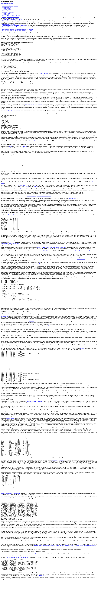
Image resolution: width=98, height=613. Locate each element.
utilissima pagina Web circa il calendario (34, 106)
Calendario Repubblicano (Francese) (10, 6)
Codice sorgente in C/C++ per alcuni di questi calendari (14, 25)
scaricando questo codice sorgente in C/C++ (39, 257)
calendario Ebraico (19, 193)
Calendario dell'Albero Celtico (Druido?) (11, 15)
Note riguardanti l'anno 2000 (8, 24)
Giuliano (27, 191)
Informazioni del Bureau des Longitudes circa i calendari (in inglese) (17, 30)
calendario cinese (81, 266)
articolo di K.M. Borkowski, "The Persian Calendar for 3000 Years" (51, 254)
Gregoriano (35, 191)
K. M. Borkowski (4, 328)
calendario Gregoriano (43, 73)
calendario (54, 483)
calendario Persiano (10, 437)
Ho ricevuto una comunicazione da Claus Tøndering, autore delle (15, 583)
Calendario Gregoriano (7, 10)
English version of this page (7, 3)
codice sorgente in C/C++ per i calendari (11, 112)
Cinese (28, 193)
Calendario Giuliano (6, 9)
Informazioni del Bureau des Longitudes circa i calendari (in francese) (17, 29)
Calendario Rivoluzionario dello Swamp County (12, 19)
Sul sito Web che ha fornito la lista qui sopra (10, 519)
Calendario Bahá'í (6, 14)
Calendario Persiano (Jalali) (8, 12)
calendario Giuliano (73, 203)
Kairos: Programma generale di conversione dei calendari (14, 20)
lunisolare (25, 147)
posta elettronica (42, 607)
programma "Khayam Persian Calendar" (11, 250)
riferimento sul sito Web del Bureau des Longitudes (16, 587)
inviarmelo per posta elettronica (34, 271)
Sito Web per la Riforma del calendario (10, 17)
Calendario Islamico (6, 7)
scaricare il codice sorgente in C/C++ (34, 420)
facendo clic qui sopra (81, 421)
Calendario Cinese (6, 13)
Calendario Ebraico (6, 8)
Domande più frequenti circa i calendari (10, 26)
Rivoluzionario (60, 483)
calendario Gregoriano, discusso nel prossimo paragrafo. (39, 200)
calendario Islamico (22, 190)
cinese (10, 147)
